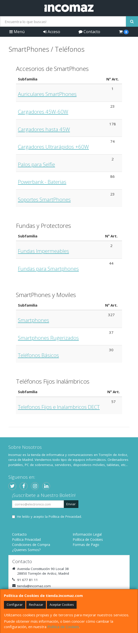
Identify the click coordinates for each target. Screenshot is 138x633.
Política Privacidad (26, 539)
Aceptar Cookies (62, 604)
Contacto (89, 31)
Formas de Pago (86, 544)
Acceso (51, 31)
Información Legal (87, 534)
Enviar (71, 504)
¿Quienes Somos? (26, 549)
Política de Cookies (63, 626)
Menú (17, 31)
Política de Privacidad (65, 516)
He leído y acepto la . (49, 516)
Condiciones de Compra (31, 544)
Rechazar (36, 604)
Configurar (15, 604)
